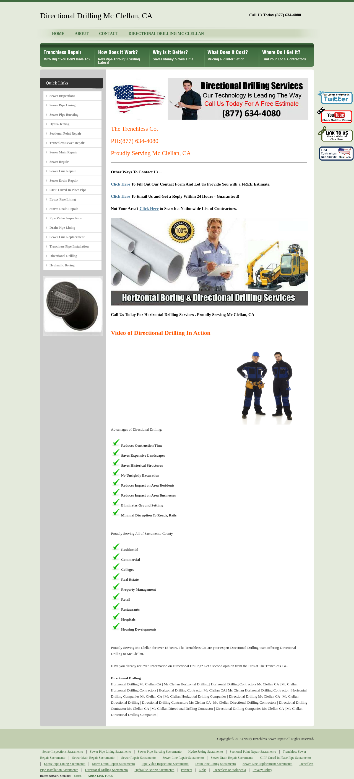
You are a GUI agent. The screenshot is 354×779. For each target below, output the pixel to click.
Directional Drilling (63, 256)
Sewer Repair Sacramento (138, 758)
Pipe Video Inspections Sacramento (165, 764)
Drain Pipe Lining (62, 228)
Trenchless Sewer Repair (67, 143)
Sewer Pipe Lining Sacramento (110, 752)
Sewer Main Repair (63, 152)
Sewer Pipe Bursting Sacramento (159, 752)
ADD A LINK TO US (100, 775)
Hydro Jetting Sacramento (205, 752)
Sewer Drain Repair (64, 180)
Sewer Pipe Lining (63, 105)
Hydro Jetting (59, 124)
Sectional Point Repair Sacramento (253, 752)
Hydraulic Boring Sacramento (154, 770)
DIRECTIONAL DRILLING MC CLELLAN (166, 34)
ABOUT (81, 34)
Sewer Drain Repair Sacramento (231, 758)
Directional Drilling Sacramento (106, 770)
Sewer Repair (59, 162)
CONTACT (108, 34)
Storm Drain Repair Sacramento (113, 764)
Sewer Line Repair (63, 171)
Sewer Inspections (62, 96)
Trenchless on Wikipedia (229, 770)
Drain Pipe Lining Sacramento (215, 764)
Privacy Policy (262, 770)
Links (202, 770)
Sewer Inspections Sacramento (62, 752)
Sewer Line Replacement (67, 237)
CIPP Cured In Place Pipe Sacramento (285, 758)
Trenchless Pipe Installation (69, 246)
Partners (186, 770)
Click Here (120, 184)
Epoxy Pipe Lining (63, 199)
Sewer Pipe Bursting (64, 115)
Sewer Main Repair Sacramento (93, 758)
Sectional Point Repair (65, 133)
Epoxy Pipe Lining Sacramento (64, 764)
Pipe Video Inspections (66, 218)
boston (78, 775)
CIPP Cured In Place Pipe (68, 190)
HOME (58, 34)
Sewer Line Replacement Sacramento (267, 764)
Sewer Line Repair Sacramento (183, 758)
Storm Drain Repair (64, 209)
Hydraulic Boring (62, 265)
